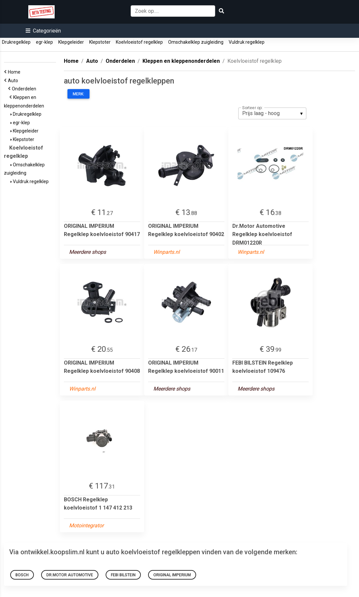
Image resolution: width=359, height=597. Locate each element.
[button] (43, 31)
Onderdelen (25, 88)
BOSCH (22, 575)
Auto (14, 80)
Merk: (78, 94)
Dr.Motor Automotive (69, 575)
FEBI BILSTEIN (123, 575)
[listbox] (272, 113)
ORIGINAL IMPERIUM (172, 575)
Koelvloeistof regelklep (139, 42)
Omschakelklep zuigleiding (195, 42)
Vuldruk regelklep (247, 42)
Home (15, 72)
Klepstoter (100, 42)
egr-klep (44, 42)
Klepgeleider (71, 42)
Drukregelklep (16, 42)
